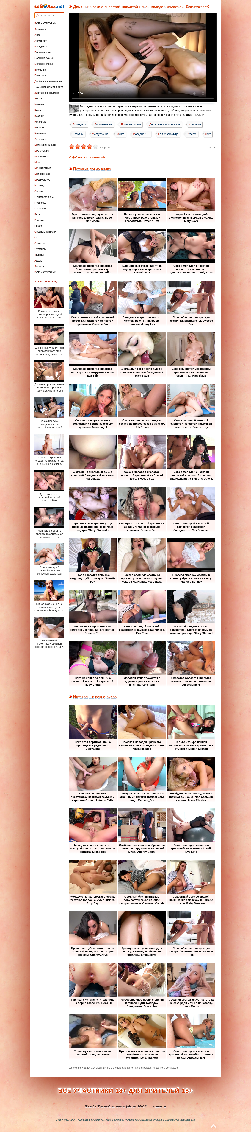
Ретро (37, 214)
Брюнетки (40, 69)
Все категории (45, 23)
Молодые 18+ (42, 173)
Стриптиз (39, 243)
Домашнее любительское (48, 86)
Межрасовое (41, 156)
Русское (39, 220)
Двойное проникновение (48, 81)
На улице (39, 185)
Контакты (159, 1106)
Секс (37, 237)
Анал (37, 34)
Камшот (38, 110)
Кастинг (39, 115)
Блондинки (40, 46)
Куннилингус (41, 133)
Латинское (40, 139)
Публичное (40, 208)
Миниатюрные (42, 168)
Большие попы (43, 52)
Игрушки (39, 104)
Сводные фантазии (45, 231)
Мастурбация (41, 150)
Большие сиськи (44, 58)
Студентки (40, 249)
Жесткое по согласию (47, 92)
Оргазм (38, 191)
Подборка (40, 202)
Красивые (40, 121)
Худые (38, 260)
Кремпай (39, 127)
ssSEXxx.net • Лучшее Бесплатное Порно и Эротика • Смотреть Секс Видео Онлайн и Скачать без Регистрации (129, 1119)
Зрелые (38, 98)
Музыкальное (42, 179)
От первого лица (44, 196)
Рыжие (38, 225)
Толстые (39, 254)
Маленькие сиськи (45, 144)
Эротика (39, 266)
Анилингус (40, 40)
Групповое (40, 75)
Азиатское (40, 29)
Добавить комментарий (88, 157)
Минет (38, 162)
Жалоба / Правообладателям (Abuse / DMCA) (116, 1106)
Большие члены (43, 63)
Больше (199, 114)
